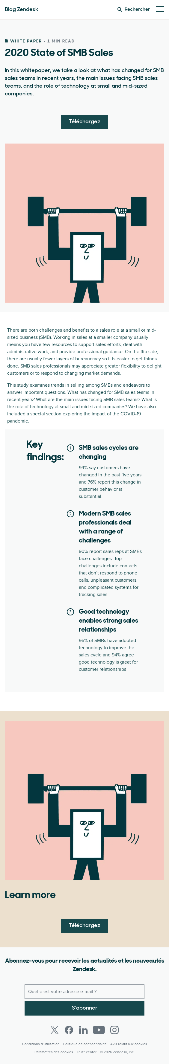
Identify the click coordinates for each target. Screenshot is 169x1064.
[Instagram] (114, 1030)
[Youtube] (99, 1030)
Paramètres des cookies (53, 1052)
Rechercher (133, 9)
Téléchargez (84, 122)
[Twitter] (54, 1030)
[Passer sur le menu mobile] (160, 9)
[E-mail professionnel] (84, 991)
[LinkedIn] (83, 1030)
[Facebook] (69, 1030)
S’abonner (84, 1008)
